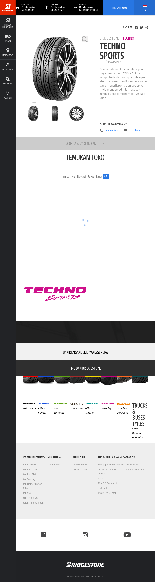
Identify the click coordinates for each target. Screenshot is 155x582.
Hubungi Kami (112, 130)
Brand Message (131, 464)
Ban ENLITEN (29, 464)
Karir (100, 478)
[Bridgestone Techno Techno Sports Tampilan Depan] (54, 113)
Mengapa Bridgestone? (110, 464)
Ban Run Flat (29, 474)
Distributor (103, 488)
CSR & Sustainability (133, 469)
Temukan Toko (119, 7)
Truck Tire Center (107, 492)
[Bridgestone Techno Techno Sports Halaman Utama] (33, 113)
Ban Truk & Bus (31, 497)
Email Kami (134, 130)
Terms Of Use (80, 469)
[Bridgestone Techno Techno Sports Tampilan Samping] (76, 113)
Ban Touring (29, 479)
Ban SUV (27, 492)
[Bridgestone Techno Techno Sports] (55, 69)
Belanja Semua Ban (33, 502)
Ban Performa (30, 469)
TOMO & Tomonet (107, 483)
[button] (59, 7)
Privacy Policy (80, 464)
